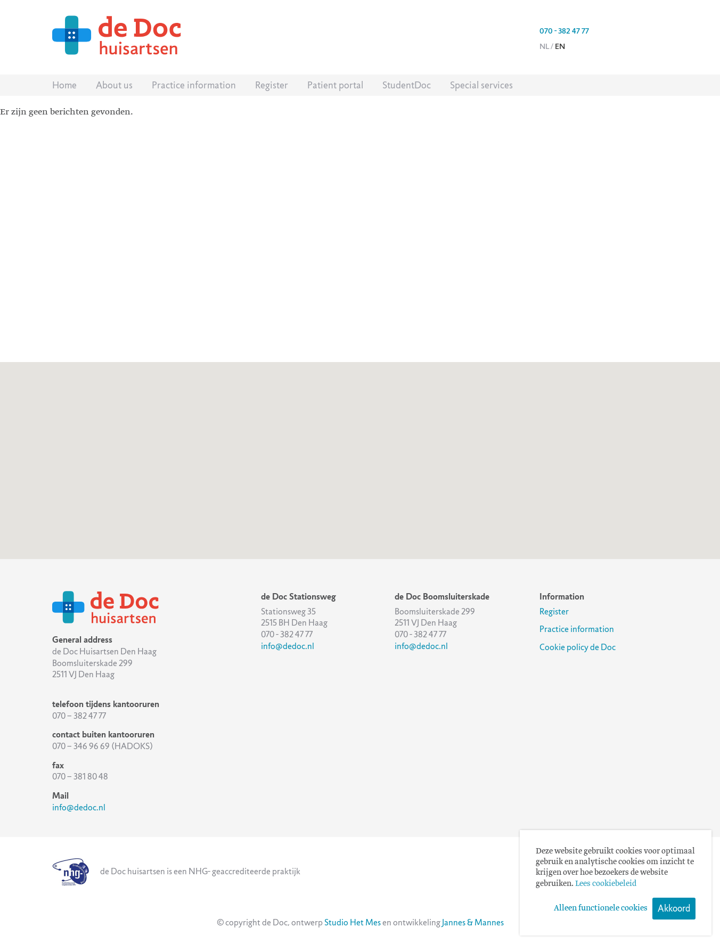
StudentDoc (406, 85)
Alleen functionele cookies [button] (601, 908)
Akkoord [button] (674, 908)
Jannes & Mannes (473, 922)
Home (64, 85)
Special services (481, 85)
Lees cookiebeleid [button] (605, 884)
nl (544, 46)
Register (271, 85)
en (560, 46)
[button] (360, 451)
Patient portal (335, 85)
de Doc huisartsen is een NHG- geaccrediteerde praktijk (176, 871)
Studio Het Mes (352, 922)
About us (114, 85)
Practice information (194, 85)
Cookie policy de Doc (577, 647)
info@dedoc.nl (78, 807)
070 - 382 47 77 (564, 31)
